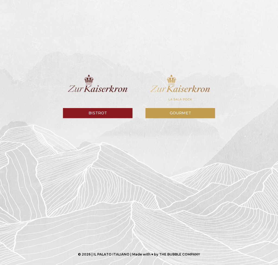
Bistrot (98, 113)
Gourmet (180, 113)
